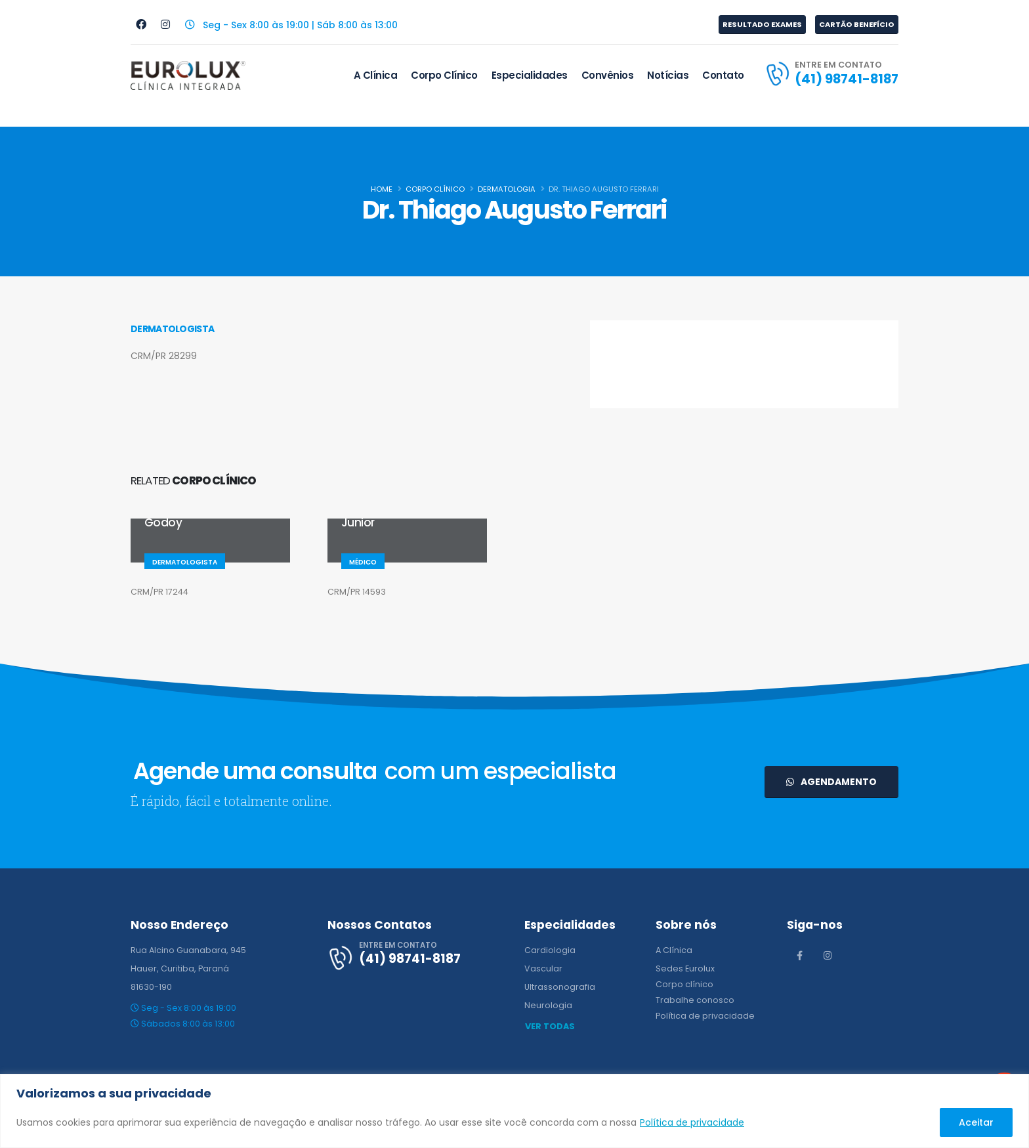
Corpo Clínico (444, 75)
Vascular (543, 968)
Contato (723, 75)
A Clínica (376, 75)
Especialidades (530, 75)
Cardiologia (550, 950)
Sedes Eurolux (685, 968)
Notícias (667, 75)
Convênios (607, 75)
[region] (514, 1111)
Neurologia (548, 1005)
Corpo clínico (684, 984)
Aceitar (976, 1122)
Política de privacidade (692, 1122)
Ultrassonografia (559, 986)
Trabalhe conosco (695, 1000)
